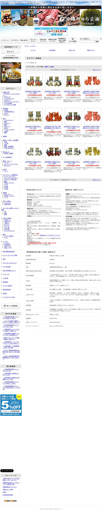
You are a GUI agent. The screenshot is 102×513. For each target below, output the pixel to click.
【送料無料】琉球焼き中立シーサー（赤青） (52, 162)
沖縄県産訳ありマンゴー (10, 487)
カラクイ (6, 224)
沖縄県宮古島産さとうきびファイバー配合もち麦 (11, 483)
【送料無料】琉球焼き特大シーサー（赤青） (71, 92)
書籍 (5, 214)
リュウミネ (7, 203)
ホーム (27, 46)
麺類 (5, 132)
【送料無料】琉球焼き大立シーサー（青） (33, 162)
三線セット (7, 220)
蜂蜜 (5, 125)
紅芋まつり (7, 97)
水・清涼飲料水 (7, 157)
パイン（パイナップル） (11, 164)
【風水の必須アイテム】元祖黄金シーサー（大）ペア (11, 479)
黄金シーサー (8, 247)
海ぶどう (6, 114)
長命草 (6, 187)
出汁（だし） (8, 194)
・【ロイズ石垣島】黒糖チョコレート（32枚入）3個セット (11, 321)
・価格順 (45, 66)
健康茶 (5, 136)
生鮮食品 (5, 108)
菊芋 (5, 181)
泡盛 (5, 142)
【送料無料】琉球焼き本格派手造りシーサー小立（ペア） (91, 127)
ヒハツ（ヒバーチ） (10, 176)
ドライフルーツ (8, 120)
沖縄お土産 (6, 92)
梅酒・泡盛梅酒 (8, 146)
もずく (6, 113)
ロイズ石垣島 (8, 103)
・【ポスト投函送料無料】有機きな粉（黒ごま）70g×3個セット (11, 352)
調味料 (5, 193)
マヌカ (6, 186)
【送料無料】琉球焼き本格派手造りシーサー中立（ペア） (91, 92)
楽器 (4, 234)
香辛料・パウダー (9, 196)
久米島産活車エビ (9, 111)
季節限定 (5, 282)
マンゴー (6, 162)
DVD (5, 213)
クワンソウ (6, 274)
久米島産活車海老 (8, 495)
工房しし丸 (7, 246)
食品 (4, 118)
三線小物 (6, 229)
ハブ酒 (6, 143)
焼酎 (5, 145)
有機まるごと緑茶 (8, 489)
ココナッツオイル (9, 129)
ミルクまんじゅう (9, 98)
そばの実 (5, 278)
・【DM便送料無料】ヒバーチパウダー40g (11, 370)
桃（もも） (7, 165)
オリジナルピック (9, 230)
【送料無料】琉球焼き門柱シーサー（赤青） (33, 92)
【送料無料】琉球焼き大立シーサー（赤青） (71, 127)
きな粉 (6, 131)
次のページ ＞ (97, 69)
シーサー (5, 241)
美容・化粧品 (7, 201)
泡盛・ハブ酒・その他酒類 (10, 140)
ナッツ (6, 171)
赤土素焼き (7, 244)
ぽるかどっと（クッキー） (12, 101)
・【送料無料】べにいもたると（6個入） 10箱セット (11, 330)
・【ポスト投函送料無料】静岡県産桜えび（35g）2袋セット (11, 357)
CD (5, 211)
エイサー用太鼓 (8, 236)
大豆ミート (7, 126)
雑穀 (5, 121)
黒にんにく (7, 123)
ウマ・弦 (6, 227)
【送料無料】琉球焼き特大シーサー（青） (33, 127)
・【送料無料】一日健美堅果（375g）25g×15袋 (11, 347)
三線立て (6, 223)
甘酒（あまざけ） (9, 148)
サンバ (6, 237)
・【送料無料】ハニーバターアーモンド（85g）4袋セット (11, 342)
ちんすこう (7, 100)
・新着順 (51, 66)
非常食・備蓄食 (8, 153)
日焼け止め (7, 204)
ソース (6, 197)
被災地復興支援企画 (9, 251)
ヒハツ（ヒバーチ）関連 (10, 255)
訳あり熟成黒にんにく (9, 270)
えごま (6, 184)
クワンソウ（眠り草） (10, 179)
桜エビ (6, 128)
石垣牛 (6, 110)
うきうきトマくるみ (9, 297)
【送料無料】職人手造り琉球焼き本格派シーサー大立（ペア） (52, 128)
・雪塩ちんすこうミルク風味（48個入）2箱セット (11, 338)
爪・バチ (6, 226)
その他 (6, 189)
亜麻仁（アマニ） (9, 182)
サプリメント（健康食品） (10, 175)
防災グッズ (6, 152)
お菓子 (5, 169)
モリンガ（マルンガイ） (11, 178)
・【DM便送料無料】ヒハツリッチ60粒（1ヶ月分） (11, 317)
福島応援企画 (7, 289)
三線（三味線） (7, 218)
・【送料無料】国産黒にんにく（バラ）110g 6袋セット (11, 334)
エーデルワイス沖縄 (10, 104)
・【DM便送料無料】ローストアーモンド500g (11, 325)
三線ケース (7, 221)
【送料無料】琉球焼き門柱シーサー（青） (52, 92)
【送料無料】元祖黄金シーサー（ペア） (91, 162)
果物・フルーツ (7, 161)
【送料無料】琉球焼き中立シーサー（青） (71, 162)
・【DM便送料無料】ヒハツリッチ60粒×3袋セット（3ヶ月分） (11, 387)
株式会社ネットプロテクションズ (49, 235)
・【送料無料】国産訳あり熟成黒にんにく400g (11, 378)
